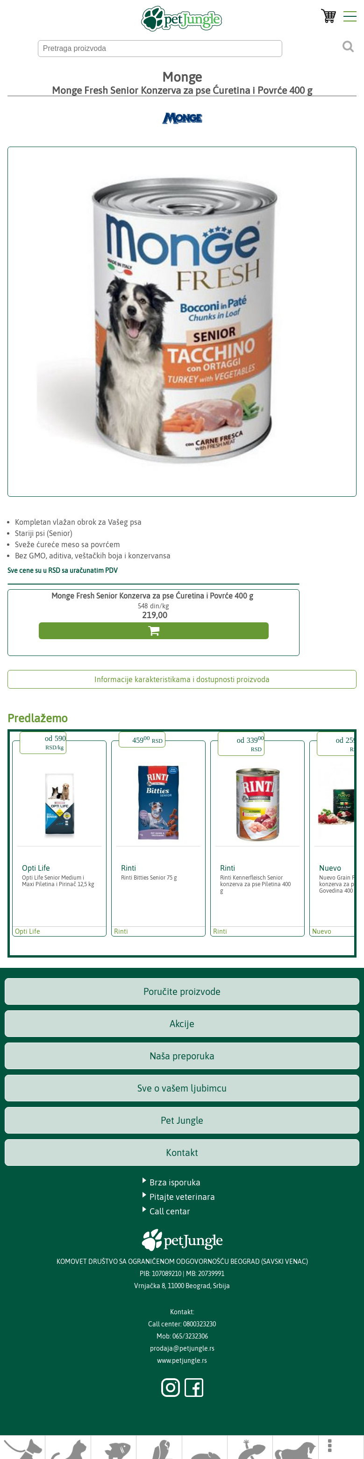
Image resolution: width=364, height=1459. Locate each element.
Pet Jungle (182, 1120)
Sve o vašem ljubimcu (182, 1088)
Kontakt (182, 1152)
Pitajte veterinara (182, 1197)
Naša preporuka (182, 1055)
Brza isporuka (175, 1182)
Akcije (182, 1023)
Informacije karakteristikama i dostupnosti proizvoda (182, 679)
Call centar (170, 1211)
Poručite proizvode (182, 991)
